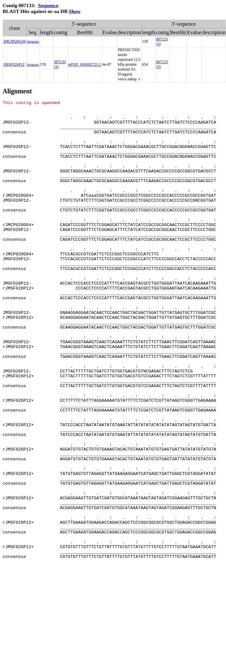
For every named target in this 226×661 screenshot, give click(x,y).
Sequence (48, 5)
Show (74, 11)
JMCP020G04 (14, 41)
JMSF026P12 (13, 64)
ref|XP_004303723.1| (84, 64)
